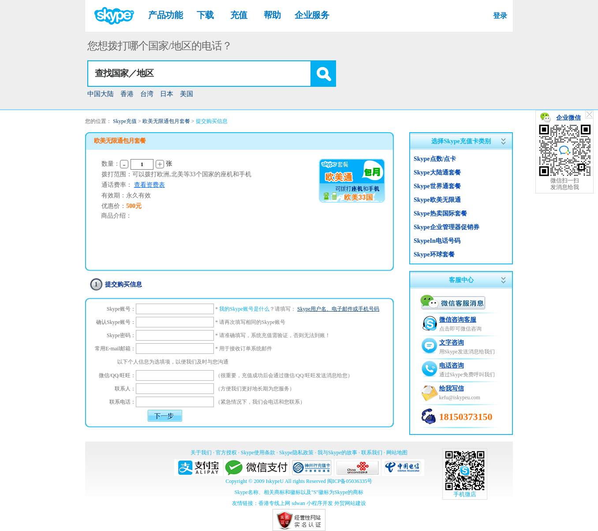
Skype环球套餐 (434, 254)
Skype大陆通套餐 (437, 172)
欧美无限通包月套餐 (166, 121)
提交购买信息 (212, 121)
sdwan (298, 503)
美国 (186, 93)
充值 (238, 15)
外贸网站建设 (350, 503)
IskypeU (274, 481)
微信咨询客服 (457, 319)
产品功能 (165, 15)
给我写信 (451, 388)
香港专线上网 (274, 503)
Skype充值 (125, 121)
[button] (322, 73)
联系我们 (371, 452)
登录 (500, 15)
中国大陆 (100, 93)
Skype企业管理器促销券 (446, 227)
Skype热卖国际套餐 (440, 213)
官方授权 (226, 452)
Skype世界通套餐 (437, 186)
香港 (127, 93)
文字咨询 (451, 342)
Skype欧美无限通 (437, 200)
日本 (166, 93)
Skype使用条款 (258, 452)
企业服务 (312, 15)
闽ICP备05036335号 (350, 481)
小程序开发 (319, 503)
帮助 (272, 15)
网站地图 (396, 452)
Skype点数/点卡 (435, 159)
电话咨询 (451, 365)
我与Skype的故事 (337, 452)
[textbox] (199, 73)
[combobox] (211, 73)
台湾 (146, 93)
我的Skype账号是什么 (244, 309)
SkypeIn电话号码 (437, 241)
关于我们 (201, 452)
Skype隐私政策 (296, 452)
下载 (205, 15)
